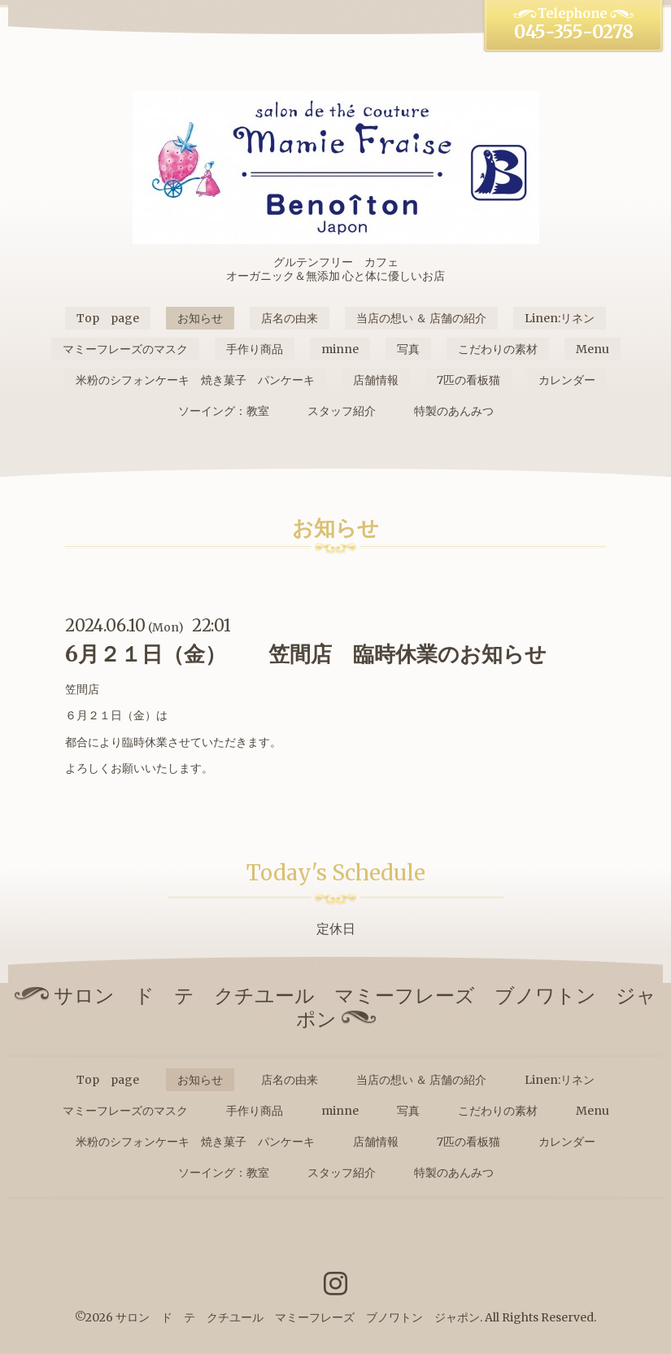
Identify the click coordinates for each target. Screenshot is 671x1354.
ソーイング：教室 (223, 411)
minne (340, 349)
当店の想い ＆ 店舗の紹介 (421, 318)
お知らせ (200, 318)
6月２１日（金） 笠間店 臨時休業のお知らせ (306, 653)
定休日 (335, 928)
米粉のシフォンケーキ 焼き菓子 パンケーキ (195, 380)
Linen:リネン (560, 318)
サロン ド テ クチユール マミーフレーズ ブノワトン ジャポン (297, 1317)
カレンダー (566, 380)
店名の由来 (289, 318)
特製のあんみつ (454, 411)
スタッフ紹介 (341, 411)
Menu (592, 349)
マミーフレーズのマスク (125, 349)
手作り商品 (254, 349)
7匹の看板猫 (468, 380)
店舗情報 (376, 380)
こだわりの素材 (498, 349)
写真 (408, 349)
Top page (107, 318)
